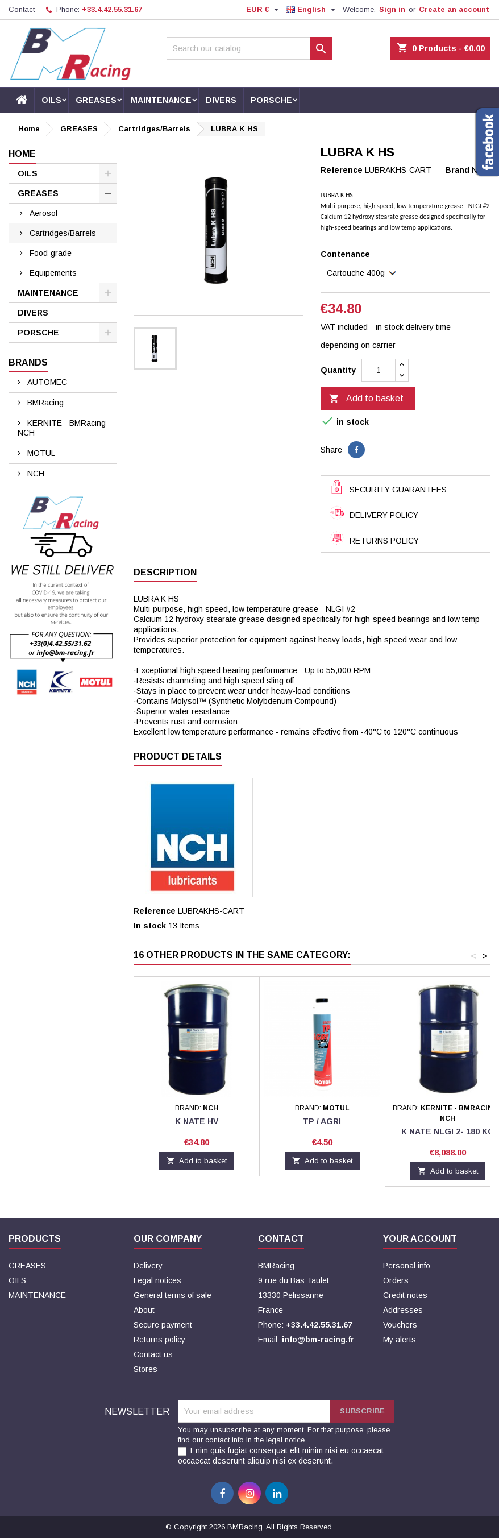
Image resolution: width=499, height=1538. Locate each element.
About (144, 1310)
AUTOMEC (46, 382)
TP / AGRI (322, 1121)
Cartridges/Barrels (63, 233)
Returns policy (159, 1339)
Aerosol (43, 213)
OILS (51, 100)
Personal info (406, 1265)
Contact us (153, 1354)
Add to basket (366, 399)
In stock (150, 925)
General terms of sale (172, 1295)
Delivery (148, 1265)
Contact (22, 9)
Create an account (454, 9)
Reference (342, 170)
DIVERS (221, 100)
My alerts (399, 1339)
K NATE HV (196, 1121)
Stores (145, 1369)
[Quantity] (378, 370)
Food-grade (51, 253)
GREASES (96, 100)
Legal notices (157, 1280)
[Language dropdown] (312, 9)
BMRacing (44, 402)
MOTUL (40, 453)
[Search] (250, 48)
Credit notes (405, 1295)
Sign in (392, 9)
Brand (457, 170)
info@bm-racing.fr (318, 1339)
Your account (420, 1238)
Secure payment (163, 1324)
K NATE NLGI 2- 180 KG (447, 1131)
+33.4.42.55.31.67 (112, 9)
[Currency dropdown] (263, 9)
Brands (28, 362)
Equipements (53, 272)
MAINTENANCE (161, 100)
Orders (396, 1280)
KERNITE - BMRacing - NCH (64, 427)
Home (22, 154)
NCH (34, 473)
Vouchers (400, 1324)
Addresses (403, 1310)
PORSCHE (271, 100)
